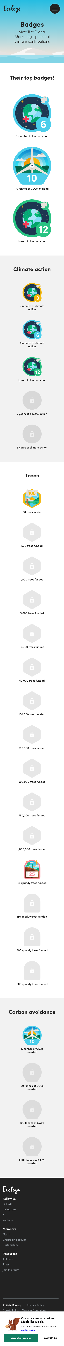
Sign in (7, 1234)
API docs (8, 1259)
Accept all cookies (21, 1337)
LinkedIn (8, 1204)
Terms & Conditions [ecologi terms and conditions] (34, 1310)
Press (6, 1264)
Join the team (11, 1270)
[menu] (55, 9)
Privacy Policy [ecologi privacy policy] (35, 1305)
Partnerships (10, 1245)
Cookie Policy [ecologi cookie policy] (11, 1310)
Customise (50, 1338)
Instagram (9, 1209)
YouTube (8, 1220)
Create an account (14, 1239)
